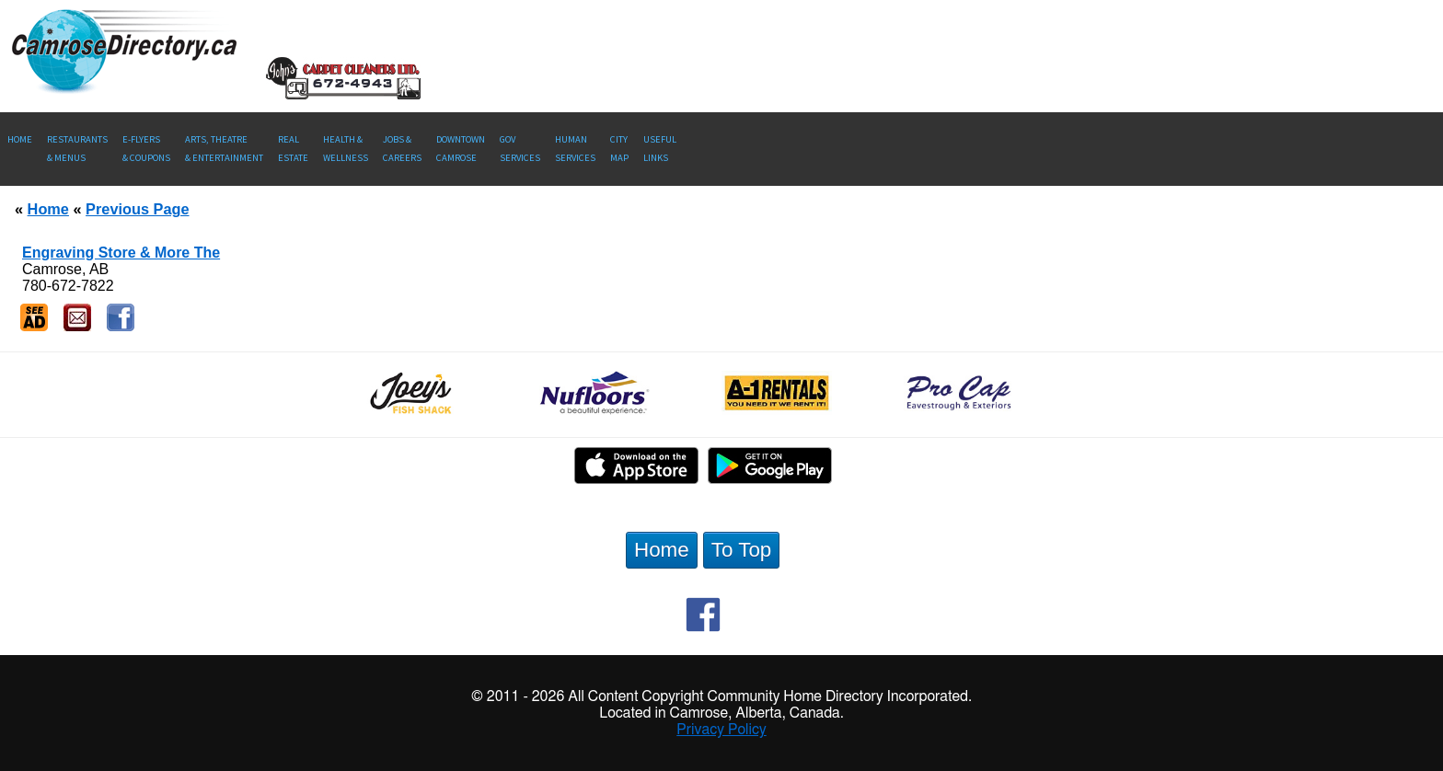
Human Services (575, 148)
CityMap (619, 148)
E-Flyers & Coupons (146, 148)
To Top (741, 549)
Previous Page (137, 209)
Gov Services (520, 148)
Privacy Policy (721, 729)
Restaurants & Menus (77, 148)
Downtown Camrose (460, 148)
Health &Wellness (345, 148)
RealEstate (293, 148)
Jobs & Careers (402, 148)
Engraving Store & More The (121, 252)
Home (19, 139)
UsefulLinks (659, 148)
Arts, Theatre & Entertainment (224, 148)
